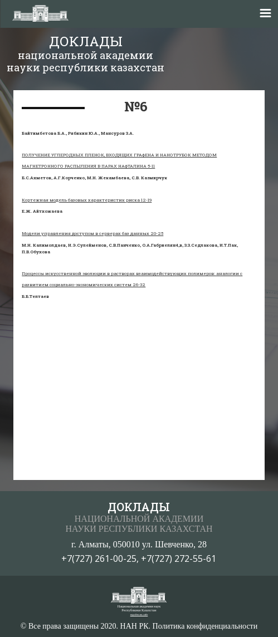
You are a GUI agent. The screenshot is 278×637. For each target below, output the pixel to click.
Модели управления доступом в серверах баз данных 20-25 (92, 233)
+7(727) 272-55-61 (178, 558)
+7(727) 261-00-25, (101, 558)
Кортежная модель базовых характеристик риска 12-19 (87, 200)
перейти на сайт (139, 614)
